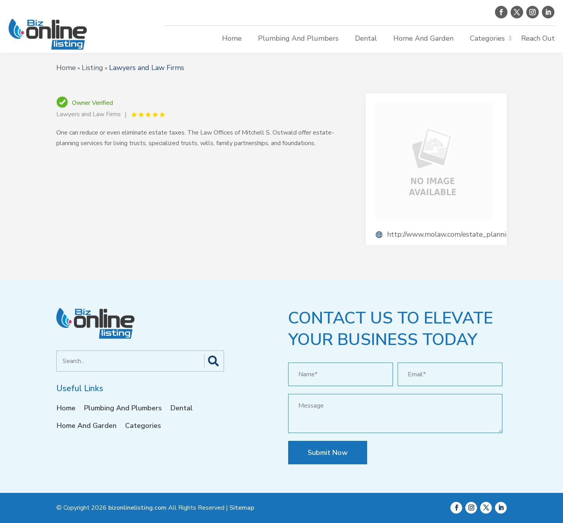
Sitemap (242, 507)
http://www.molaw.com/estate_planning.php (447, 234)
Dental (366, 38)
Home (232, 38)
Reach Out (538, 38)
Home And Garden (423, 38)
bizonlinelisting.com (137, 507)
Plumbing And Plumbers (298, 38)
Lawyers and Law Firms (146, 67)
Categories (487, 38)
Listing (92, 67)
